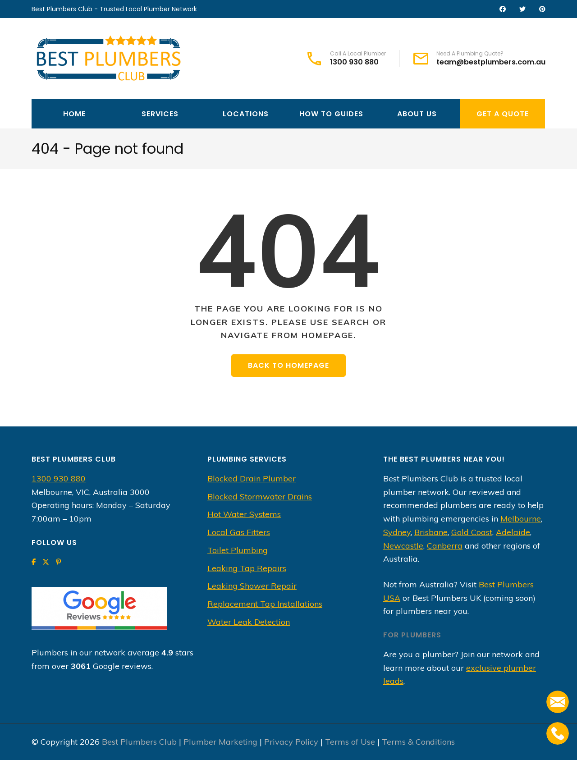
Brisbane (431, 532)
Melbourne (520, 518)
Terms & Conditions (418, 742)
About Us (417, 114)
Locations (246, 114)
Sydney (397, 532)
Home (74, 114)
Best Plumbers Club (139, 742)
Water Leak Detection (248, 622)
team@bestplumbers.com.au (490, 62)
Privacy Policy (291, 742)
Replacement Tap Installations (264, 604)
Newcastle (403, 545)
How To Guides (331, 114)
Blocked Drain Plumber (251, 478)
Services (160, 114)
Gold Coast (471, 532)
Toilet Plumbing (237, 550)
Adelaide (513, 532)
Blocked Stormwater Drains (259, 496)
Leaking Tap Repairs (246, 568)
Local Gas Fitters (238, 532)
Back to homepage (288, 365)
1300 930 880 (354, 62)
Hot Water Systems (244, 514)
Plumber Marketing (220, 742)
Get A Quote (502, 114)
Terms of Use (350, 742)
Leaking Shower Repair (252, 586)
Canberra (445, 545)
